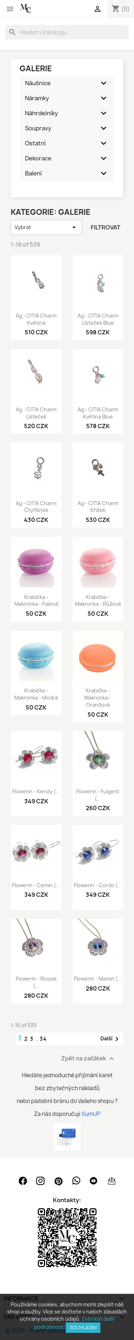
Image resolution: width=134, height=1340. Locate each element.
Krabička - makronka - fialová (36, 601)
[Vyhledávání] (67, 32)
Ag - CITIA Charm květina (36, 319)
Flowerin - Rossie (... (36, 982)
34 (43, 1038)
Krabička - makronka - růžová (98, 601)
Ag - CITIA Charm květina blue (98, 413)
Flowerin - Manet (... (98, 978)
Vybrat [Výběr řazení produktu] (46, 227)
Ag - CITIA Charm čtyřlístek (36, 507)
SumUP (90, 1114)
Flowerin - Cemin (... (36, 885)
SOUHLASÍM (83, 1327)
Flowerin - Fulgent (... (97, 795)
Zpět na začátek (88, 1058)
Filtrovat (105, 227)
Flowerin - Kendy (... (36, 791)
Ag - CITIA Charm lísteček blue (98, 319)
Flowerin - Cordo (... (98, 885)
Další (110, 1039)
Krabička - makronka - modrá (36, 694)
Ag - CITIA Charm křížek (98, 507)
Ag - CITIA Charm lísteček (36, 413)
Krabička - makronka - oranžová (97, 697)
